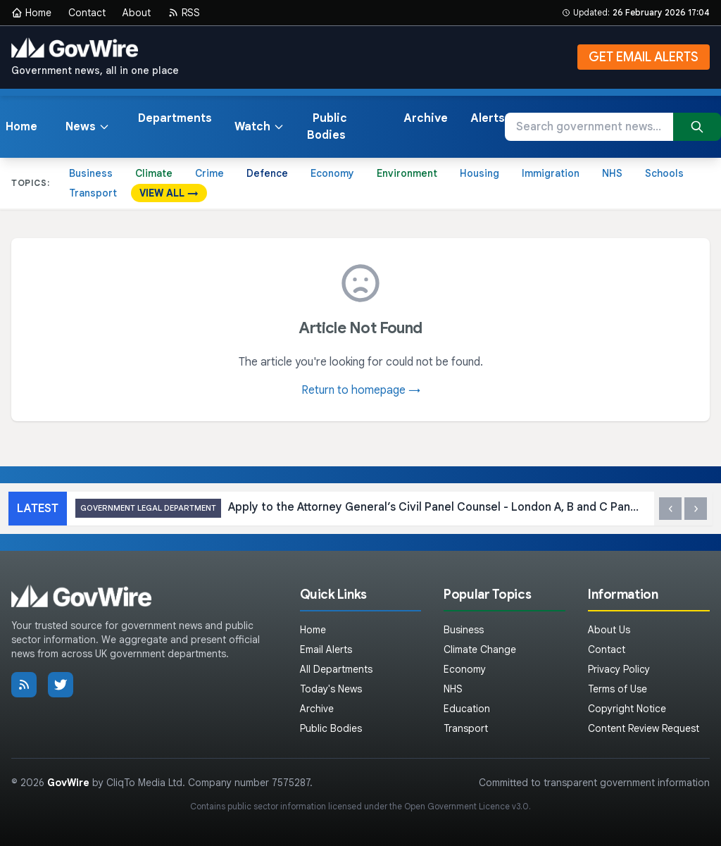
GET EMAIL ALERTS (643, 57)
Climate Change (480, 649)
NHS (612, 173)
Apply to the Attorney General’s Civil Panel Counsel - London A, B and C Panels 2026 (360, 508)
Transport (93, 193)
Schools (664, 173)
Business (91, 173)
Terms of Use (617, 689)
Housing (479, 173)
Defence (267, 173)
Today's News (331, 689)
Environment (407, 173)
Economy (332, 173)
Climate (154, 173)
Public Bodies (327, 126)
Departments (175, 118)
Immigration (550, 173)
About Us (609, 629)
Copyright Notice (627, 708)
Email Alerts (326, 649)
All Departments (336, 669)
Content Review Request (643, 728)
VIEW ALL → (169, 193)
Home (31, 12)
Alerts (487, 118)
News (87, 127)
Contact (87, 12)
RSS (184, 12)
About (137, 12)
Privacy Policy (619, 669)
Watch (259, 127)
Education (467, 708)
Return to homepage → (360, 390)
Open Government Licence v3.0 (466, 806)
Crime (209, 173)
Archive (425, 118)
